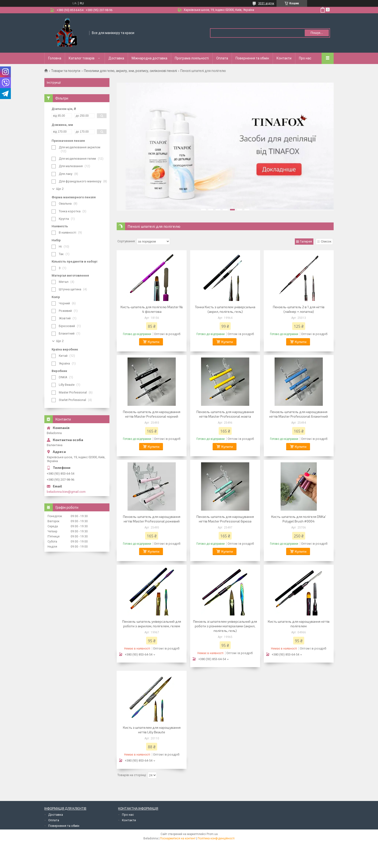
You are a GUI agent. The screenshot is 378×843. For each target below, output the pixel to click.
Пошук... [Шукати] (316, 33)
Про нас (305, 58)
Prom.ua (212, 834)
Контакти (284, 58)
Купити (153, 342)
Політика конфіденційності (216, 838)
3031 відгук (266, 3)
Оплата (222, 58)
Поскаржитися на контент (178, 838)
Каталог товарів (81, 58)
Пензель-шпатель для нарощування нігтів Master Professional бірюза (225, 518)
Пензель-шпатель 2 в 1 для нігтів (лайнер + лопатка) (298, 309)
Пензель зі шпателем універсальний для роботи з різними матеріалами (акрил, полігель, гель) (225, 626)
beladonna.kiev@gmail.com (66, 491)
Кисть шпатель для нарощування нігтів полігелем (299, 623)
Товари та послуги (65, 71)
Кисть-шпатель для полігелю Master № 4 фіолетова (152, 309)
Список (326, 241)
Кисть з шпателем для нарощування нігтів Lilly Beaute (152, 729)
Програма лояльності (192, 58)
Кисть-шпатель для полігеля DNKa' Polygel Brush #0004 (298, 518)
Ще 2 (60, 189)
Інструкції (54, 82)
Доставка (116, 58)
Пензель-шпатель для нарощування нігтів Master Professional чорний (151, 414)
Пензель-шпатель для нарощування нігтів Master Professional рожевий (151, 518)
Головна (54, 58)
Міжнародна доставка (149, 58)
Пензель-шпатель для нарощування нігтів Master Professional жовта (225, 414)
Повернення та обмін (252, 58)
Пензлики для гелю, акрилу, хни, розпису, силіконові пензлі (130, 71)
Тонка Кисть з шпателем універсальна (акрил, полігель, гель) (225, 309)
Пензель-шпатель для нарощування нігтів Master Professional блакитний (298, 414)
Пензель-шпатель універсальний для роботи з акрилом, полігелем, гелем (151, 623)
